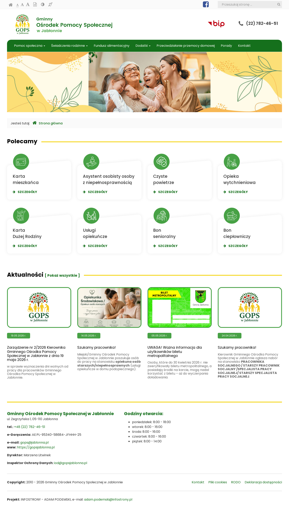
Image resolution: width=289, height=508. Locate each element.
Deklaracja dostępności (263, 482)
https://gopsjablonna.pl (36, 447)
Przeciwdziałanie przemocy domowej (186, 45)
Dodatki (143, 45)
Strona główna (48, 123)
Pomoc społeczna (29, 45)
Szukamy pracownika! (109, 318)
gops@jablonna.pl (34, 442)
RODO (236, 482)
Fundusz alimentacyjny (111, 45)
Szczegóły (25, 192)
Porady (226, 45)
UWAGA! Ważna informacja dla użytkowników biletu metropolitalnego (180, 322)
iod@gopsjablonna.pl (70, 463)
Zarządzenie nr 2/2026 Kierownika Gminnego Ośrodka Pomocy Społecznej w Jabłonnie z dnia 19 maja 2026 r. (39, 324)
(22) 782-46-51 (262, 23)
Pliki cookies (217, 482)
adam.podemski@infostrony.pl (108, 499)
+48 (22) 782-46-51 (29, 427)
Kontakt (244, 45)
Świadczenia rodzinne (69, 45)
